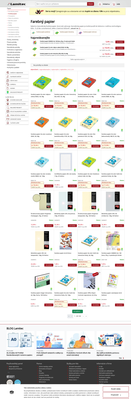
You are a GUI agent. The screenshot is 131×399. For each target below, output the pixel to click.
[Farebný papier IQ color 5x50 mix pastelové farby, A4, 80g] (112, 162)
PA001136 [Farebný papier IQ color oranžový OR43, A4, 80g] (33, 141)
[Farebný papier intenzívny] (65, 33)
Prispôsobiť (116, 388)
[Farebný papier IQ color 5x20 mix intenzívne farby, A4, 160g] (65, 281)
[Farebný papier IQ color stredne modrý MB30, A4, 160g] (42, 162)
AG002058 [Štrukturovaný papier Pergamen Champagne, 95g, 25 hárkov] (33, 220)
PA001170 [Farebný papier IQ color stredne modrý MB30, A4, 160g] (33, 180)
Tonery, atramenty (12, 39)
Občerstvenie (11, 65)
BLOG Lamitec (15, 328)
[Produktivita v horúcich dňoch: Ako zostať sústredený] (80, 340)
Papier (9, 8)
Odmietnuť (115, 394)
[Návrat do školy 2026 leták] (118, 249)
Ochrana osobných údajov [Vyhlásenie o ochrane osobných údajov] (107, 375)
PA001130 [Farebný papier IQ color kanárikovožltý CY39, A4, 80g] (56, 141)
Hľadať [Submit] (90, 4)
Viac (121, 358)
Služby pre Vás (72, 363)
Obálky (10, 25)
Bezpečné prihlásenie (15, 369)
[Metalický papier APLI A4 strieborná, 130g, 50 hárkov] (112, 201)
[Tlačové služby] (16, 123)
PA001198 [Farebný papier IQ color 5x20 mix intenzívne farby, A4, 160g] (56, 299)
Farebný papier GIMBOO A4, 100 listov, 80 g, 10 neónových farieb (57, 41)
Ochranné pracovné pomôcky (16, 62)
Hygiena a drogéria (13, 60)
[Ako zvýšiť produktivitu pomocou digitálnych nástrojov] (110, 340)
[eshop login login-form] (100, 4)
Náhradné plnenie (74, 375)
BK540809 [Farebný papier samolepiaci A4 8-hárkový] (104, 299)
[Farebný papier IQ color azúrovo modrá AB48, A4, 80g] (112, 82)
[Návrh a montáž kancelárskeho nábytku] (16, 100)
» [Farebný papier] (86, 316)
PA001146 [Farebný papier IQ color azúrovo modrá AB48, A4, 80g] (104, 101)
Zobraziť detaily (29, 395)
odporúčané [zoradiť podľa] (34, 69)
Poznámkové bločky (13, 27)
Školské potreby (12, 45)
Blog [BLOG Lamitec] (40, 371)
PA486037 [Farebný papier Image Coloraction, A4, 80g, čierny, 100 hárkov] (33, 299)
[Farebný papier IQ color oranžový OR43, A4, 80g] (42, 122)
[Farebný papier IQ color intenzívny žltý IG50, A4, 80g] (65, 82)
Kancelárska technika (13, 52)
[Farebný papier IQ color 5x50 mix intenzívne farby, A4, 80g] (89, 241)
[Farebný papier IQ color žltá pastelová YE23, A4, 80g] (89, 122)
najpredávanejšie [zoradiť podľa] (44, 69)
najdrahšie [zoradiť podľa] (63, 69)
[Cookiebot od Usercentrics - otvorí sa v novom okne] (12, 395)
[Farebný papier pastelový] (42, 33)
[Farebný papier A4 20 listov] (65, 241)
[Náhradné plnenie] (16, 119)
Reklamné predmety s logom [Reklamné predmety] (77, 369)
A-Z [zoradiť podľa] (69, 69)
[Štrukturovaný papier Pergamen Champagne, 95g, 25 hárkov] (42, 201)
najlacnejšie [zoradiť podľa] (55, 69)
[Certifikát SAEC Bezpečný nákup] (11, 376)
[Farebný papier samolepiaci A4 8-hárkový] (112, 281)
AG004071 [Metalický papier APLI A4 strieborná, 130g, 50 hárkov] (104, 220)
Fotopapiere (11, 16)
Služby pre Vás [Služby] (9, 97)
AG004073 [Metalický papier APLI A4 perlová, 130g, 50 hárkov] (57, 220)
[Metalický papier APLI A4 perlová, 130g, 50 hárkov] (65, 201)
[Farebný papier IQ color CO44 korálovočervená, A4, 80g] (89, 82)
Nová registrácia (14, 366)
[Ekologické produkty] (16, 92)
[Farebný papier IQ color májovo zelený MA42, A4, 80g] (42, 82)
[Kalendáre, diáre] (16, 111)
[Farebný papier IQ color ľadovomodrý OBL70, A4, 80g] (112, 122)
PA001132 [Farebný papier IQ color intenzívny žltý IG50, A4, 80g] (56, 101)
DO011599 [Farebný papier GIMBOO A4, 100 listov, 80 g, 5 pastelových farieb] (104, 260)
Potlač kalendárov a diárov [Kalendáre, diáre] (77, 371)
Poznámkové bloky (13, 30)
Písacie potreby (12, 42)
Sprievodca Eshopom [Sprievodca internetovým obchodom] (45, 369)
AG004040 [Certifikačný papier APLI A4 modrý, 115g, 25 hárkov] (57, 180)
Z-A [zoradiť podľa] (73, 69)
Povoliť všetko (116, 382)
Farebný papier (12, 13)
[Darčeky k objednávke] (16, 73)
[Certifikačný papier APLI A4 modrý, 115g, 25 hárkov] (65, 162)
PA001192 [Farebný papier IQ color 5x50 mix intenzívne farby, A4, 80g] (80, 260)
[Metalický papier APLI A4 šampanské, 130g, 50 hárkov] (42, 241)
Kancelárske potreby (13, 47)
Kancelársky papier (13, 11)
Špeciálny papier (12, 20)
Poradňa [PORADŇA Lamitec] (41, 373)
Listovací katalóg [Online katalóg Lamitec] (44, 375)
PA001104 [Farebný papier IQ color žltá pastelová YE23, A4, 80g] (80, 141)
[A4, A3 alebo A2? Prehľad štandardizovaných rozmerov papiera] (20, 340)
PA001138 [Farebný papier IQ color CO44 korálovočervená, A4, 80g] (80, 101)
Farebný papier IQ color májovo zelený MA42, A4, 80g (54, 47)
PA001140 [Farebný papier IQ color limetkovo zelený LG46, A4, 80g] (80, 180)
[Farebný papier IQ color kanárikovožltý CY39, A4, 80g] (65, 122)
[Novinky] (16, 88)
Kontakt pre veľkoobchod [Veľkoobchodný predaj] (106, 371)
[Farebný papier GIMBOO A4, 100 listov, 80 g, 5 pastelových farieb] (112, 241)
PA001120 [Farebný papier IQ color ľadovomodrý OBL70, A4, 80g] (104, 141)
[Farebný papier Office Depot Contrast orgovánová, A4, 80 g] (89, 281)
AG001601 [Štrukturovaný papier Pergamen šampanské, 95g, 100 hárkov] (80, 220)
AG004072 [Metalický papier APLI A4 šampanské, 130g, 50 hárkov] (33, 260)
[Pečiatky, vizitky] (16, 115)
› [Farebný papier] (83, 316)
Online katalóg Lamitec (46, 366)
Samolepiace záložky (13, 32)
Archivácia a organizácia (14, 50)
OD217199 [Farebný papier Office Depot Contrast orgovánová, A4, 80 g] (80, 299)
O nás (101, 366)
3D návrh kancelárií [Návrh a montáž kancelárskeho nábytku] (75, 366)
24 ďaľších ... (77, 311)
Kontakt (101, 369)
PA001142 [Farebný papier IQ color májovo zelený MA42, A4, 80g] (33, 101)
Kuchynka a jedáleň (13, 67)
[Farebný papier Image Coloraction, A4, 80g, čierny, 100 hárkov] (42, 281)
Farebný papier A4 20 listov (62, 253)
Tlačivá (10, 23)
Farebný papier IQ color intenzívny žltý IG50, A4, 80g (54, 53)
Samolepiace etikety (13, 34)
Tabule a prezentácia (13, 55)
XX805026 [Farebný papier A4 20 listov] (56, 260)
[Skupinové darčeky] (16, 76)
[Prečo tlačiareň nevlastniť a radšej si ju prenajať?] (50, 340)
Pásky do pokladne (13, 18)
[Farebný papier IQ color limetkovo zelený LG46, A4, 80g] (89, 162)
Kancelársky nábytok (13, 57)
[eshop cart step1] (114, 4)
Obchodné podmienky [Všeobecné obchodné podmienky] (105, 373)
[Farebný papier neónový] (89, 33)
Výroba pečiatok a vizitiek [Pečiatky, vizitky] (76, 373)
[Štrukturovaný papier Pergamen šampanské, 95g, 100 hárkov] (89, 201)
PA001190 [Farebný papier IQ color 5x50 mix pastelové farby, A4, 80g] (104, 180)
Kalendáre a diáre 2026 (14, 36)
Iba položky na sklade (40, 65)
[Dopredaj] (16, 84)
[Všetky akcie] (16, 80)
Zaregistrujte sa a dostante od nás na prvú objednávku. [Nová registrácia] (77, 11)
